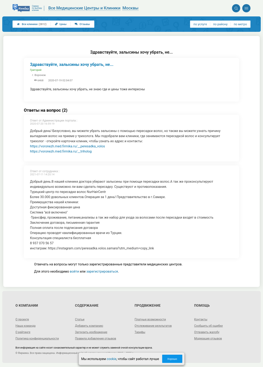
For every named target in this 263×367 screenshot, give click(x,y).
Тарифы (140, 332)
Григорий (36, 69)
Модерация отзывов (208, 338)
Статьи (79, 319)
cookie (111, 359)
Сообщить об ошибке (208, 325)
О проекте (22, 319)
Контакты (200, 319)
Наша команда (25, 325)
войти (74, 271)
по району (220, 24)
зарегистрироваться (102, 271)
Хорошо (172, 358)
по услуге (200, 24)
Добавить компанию (89, 325)
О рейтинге (22, 332)
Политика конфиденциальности (37, 338)
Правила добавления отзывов (95, 338)
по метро (240, 24)
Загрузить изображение (91, 332)
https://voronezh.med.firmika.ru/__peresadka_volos (67, 146)
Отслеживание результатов (153, 325)
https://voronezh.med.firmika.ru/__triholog (61, 151)
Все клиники (31, 24)
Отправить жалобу (206, 332)
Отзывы (82, 24)
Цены (61, 24)
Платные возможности (150, 319)
